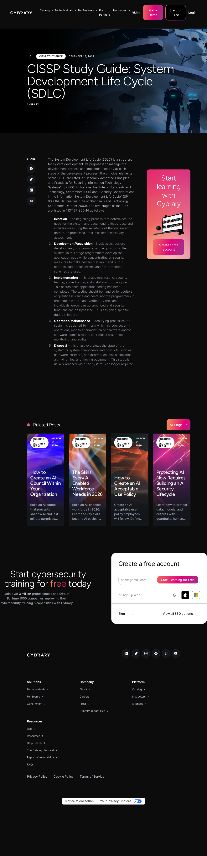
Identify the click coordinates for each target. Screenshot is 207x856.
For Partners (104, 12)
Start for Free (175, 12)
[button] (46, 10)
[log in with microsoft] (196, 595)
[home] (21, 12)
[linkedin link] (126, 653)
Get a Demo (153, 12)
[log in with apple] (185, 595)
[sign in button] (127, 613)
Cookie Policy (64, 776)
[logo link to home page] (38, 655)
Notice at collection (79, 801)
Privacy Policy (37, 776)
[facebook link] (156, 653)
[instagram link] (146, 653)
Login (192, 12)
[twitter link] (136, 653)
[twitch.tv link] (166, 653)
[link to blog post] (45, 480)
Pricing (136, 12)
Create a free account (168, 247)
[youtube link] (176, 653)
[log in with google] (174, 595)
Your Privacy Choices (115, 801)
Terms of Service (92, 776)
